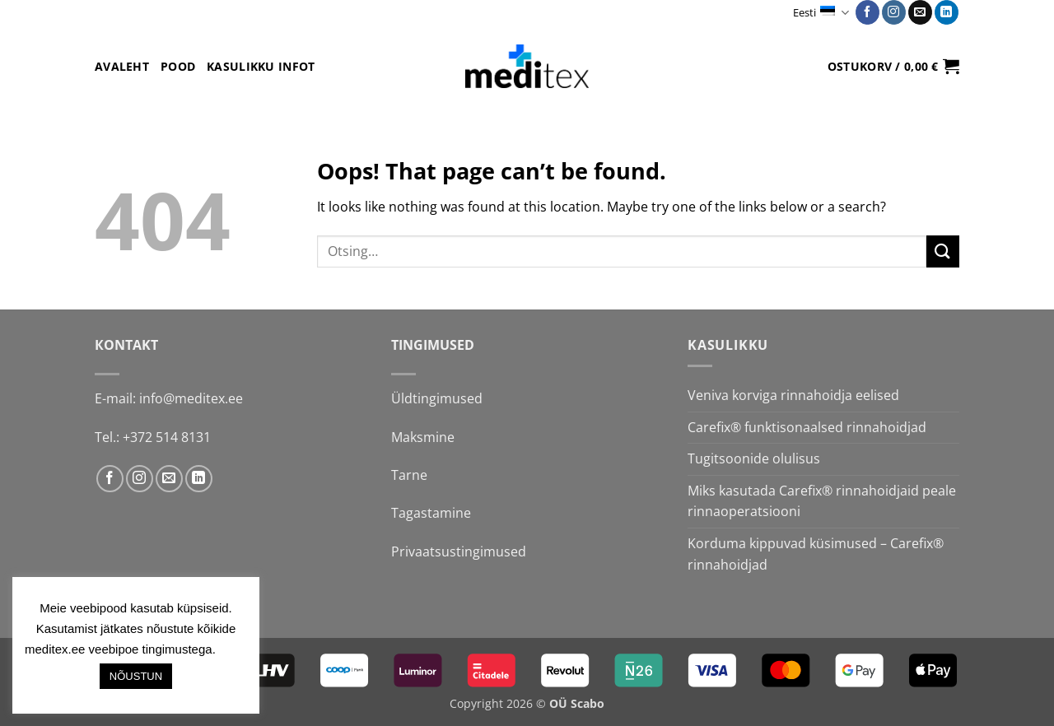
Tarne (409, 475)
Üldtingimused (437, 398)
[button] (893, 66)
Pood (178, 66)
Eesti (820, 13)
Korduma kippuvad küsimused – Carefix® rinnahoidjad (816, 554)
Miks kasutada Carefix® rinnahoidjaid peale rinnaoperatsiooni (822, 501)
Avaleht (122, 66)
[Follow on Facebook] (867, 12)
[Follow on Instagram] (894, 12)
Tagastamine (431, 513)
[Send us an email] (920, 12)
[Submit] (942, 251)
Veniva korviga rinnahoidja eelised (793, 395)
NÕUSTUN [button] (136, 676)
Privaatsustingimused (458, 551)
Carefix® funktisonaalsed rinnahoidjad (807, 427)
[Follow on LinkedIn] (946, 12)
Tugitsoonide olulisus (754, 458)
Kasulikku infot (261, 66)
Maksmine (423, 437)
